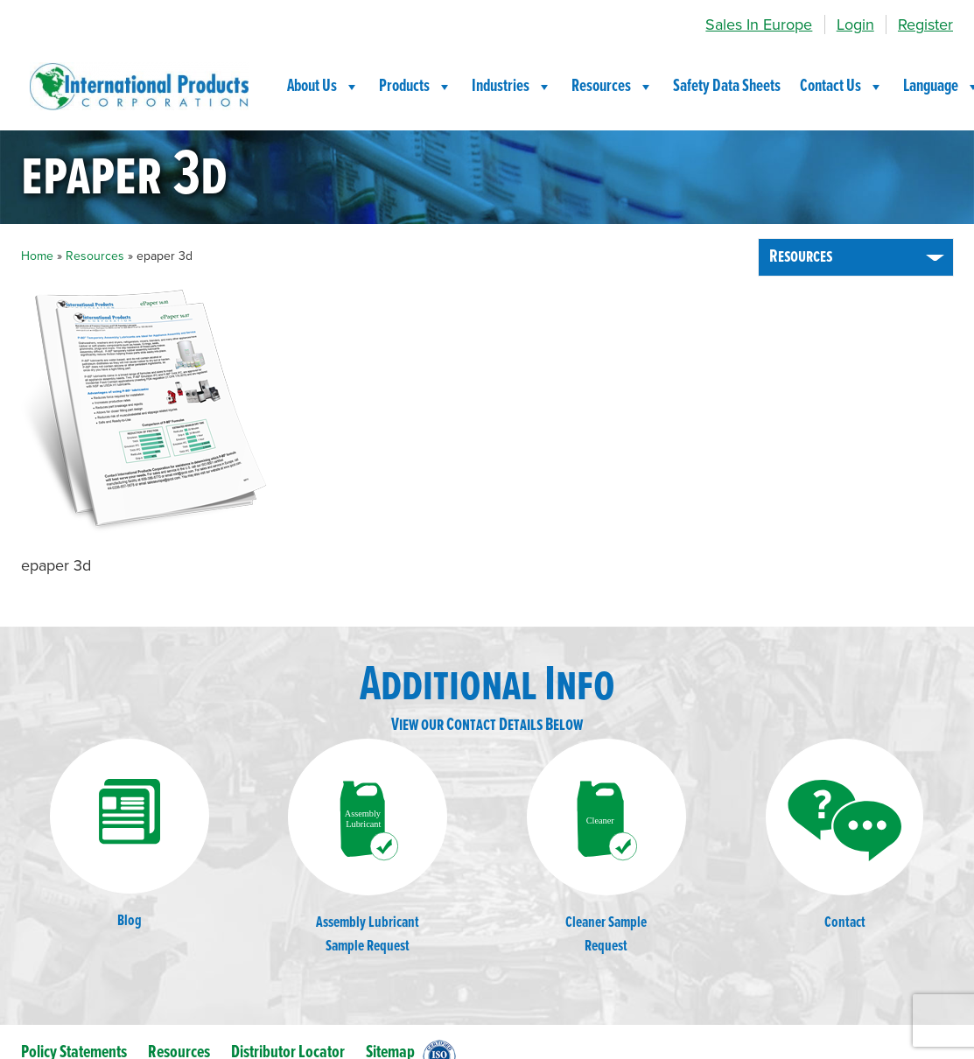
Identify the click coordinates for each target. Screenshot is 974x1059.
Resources (612, 86)
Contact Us (842, 86)
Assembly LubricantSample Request (367, 848)
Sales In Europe (758, 24)
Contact (844, 836)
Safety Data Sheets (727, 86)
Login (855, 24)
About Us (323, 86)
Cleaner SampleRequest (606, 848)
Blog (129, 835)
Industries (512, 86)
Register (925, 24)
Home (37, 256)
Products (415, 86)
